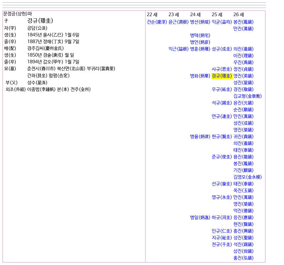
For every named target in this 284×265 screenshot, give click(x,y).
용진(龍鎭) (243, 157)
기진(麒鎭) (243, 170)
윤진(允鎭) (243, 103)
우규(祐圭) (222, 89)
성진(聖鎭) (243, 238)
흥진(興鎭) (243, 231)
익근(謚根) (178, 49)
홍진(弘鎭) (243, 258)
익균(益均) (222, 22)
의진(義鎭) (243, 49)
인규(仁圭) (222, 231)
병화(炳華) (200, 76)
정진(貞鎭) (243, 69)
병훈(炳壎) (200, 49)
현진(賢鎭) (243, 224)
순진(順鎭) (243, 110)
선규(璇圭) (222, 184)
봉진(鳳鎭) (243, 22)
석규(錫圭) (222, 103)
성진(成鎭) (243, 123)
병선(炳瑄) (200, 22)
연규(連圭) (222, 116)
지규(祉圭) (222, 238)
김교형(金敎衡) (247, 96)
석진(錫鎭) (243, 244)
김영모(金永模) (247, 177)
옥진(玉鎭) (243, 190)
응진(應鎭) (243, 217)
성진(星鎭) (243, 83)
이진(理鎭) (243, 56)
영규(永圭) (222, 197)
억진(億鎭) (243, 211)
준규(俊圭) (222, 157)
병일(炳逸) (200, 217)
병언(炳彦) (200, 42)
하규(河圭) (222, 217)
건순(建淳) (157, 22)
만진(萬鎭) (243, 29)
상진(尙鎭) (243, 251)
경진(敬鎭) (243, 89)
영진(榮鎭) (243, 130)
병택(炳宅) (200, 35)
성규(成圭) (222, 49)
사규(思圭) (222, 69)
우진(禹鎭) (243, 62)
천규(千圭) (222, 244)
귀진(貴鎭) (243, 137)
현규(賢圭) (222, 137)
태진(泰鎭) (243, 150)
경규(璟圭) (222, 76)
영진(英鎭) (243, 76)
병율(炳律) (200, 137)
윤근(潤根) (178, 22)
